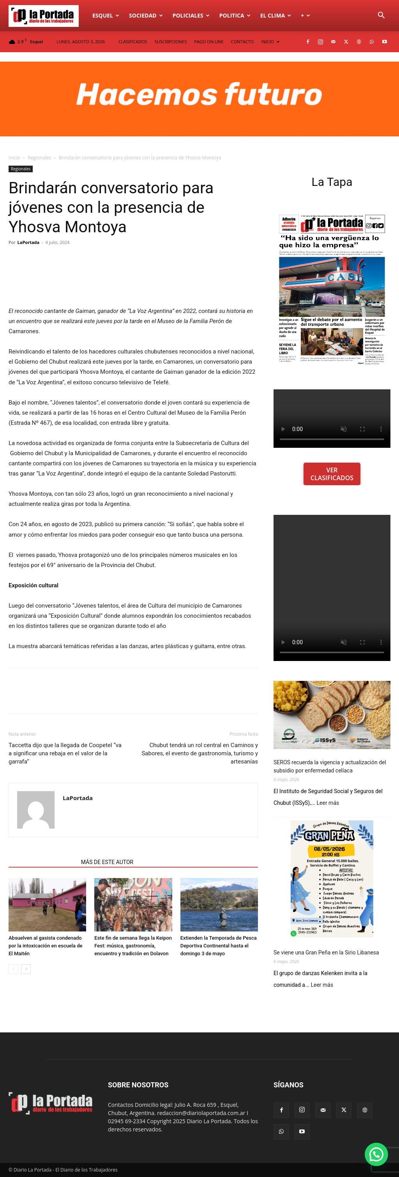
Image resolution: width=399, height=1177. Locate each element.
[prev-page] (13, 969)
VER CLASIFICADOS (332, 474)
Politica (235, 15)
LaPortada (29, 242)
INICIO (270, 41)
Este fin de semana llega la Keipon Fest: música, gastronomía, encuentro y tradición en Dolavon (133, 945)
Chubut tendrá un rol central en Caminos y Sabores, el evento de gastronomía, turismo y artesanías (199, 753)
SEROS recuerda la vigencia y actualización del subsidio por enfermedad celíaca (330, 766)
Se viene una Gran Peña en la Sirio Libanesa (326, 952)
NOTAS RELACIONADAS (42, 862)
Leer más (328, 803)
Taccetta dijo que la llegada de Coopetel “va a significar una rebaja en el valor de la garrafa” (65, 753)
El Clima (275, 15)
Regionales (39, 157)
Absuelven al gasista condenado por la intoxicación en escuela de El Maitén (46, 945)
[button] (381, 16)
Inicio (14, 157)
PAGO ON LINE (209, 41)
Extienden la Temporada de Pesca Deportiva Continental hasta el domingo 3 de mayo (218, 945)
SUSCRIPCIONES (171, 41)
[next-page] (26, 969)
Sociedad (146, 15)
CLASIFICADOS (132, 41)
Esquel (105, 15)
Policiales (191, 15)
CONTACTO (242, 41)
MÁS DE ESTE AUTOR (107, 862)
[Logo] (48, 15)
